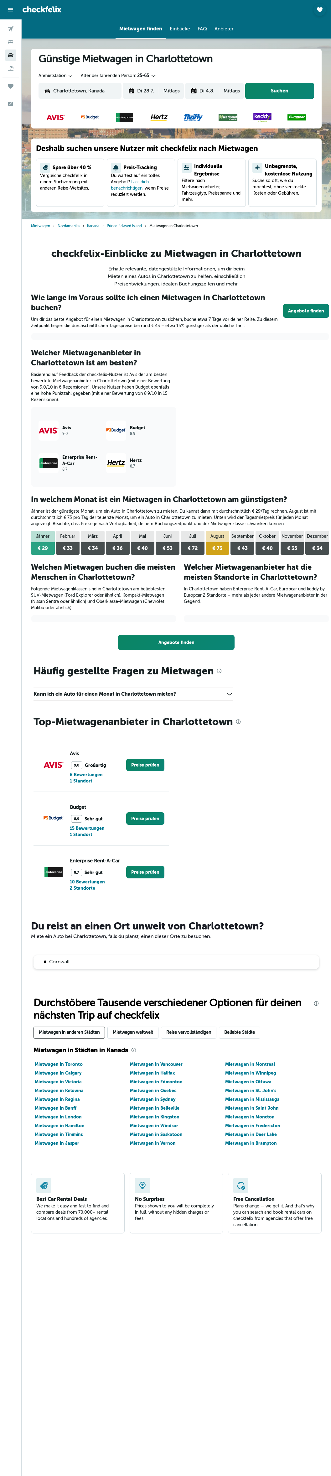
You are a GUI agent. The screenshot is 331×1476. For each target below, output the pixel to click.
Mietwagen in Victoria (58, 1081)
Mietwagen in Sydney (152, 1099)
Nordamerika (69, 226)
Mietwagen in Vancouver (156, 1064)
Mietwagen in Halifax (152, 1073)
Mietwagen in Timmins (59, 1134)
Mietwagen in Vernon (153, 1143)
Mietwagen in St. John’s (250, 1090)
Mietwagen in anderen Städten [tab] (69, 1032)
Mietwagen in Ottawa (248, 1081)
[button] (11, 10)
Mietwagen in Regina (57, 1099)
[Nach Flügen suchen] (11, 29)
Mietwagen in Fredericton (252, 1125)
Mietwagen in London (58, 1116)
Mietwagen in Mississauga (252, 1099)
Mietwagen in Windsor (154, 1125)
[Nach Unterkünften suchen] (11, 42)
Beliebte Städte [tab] (239, 1032)
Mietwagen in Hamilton (60, 1125)
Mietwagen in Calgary (58, 1073)
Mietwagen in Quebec (153, 1090)
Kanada (93, 226)
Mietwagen (40, 226)
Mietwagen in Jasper (57, 1143)
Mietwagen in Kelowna (59, 1090)
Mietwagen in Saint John (252, 1108)
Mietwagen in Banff (55, 1108)
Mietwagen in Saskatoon (156, 1134)
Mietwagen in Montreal (250, 1064)
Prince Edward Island (124, 226)
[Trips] (11, 86)
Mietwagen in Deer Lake (251, 1134)
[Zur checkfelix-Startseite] (42, 9)
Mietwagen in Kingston (154, 1116)
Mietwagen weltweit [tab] (133, 1032)
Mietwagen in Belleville (154, 1108)
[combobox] (56, 76)
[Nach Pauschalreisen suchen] (11, 68)
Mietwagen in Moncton (250, 1116)
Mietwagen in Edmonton (156, 1081)
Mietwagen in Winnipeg (250, 1073)
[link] (306, 311)
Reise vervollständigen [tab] (188, 1032)
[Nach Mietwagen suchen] (11, 55)
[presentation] (219, 671)
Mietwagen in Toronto (59, 1064)
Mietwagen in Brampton (251, 1143)
